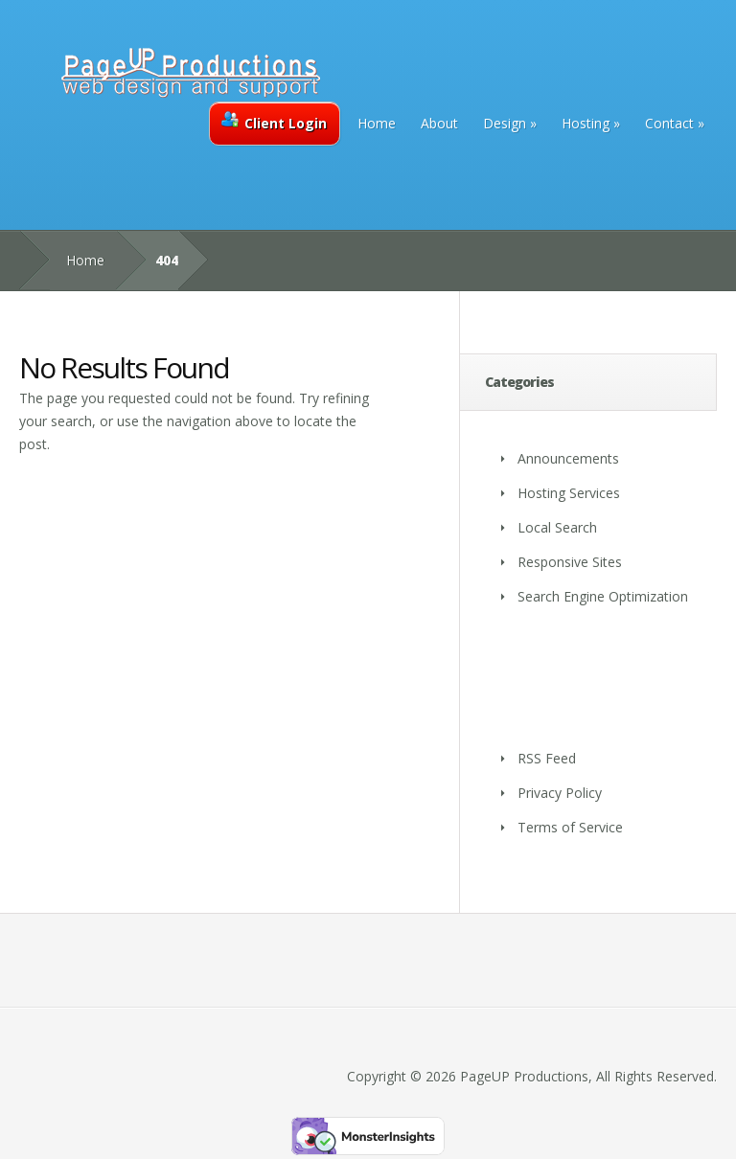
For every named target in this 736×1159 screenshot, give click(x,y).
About (439, 123)
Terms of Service (570, 827)
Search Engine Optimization (603, 596)
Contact (669, 123)
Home (376, 123)
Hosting (586, 123)
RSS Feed (547, 758)
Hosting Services (569, 493)
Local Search (557, 527)
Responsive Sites (570, 562)
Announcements (568, 458)
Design (504, 123)
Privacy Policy (560, 793)
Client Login (274, 121)
